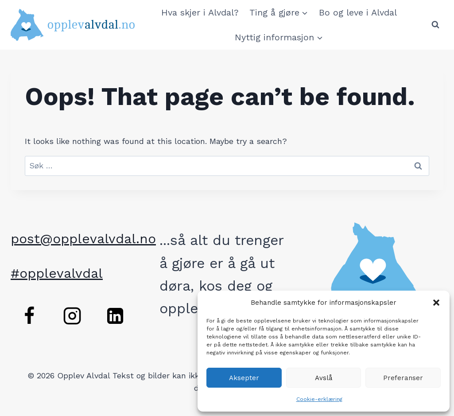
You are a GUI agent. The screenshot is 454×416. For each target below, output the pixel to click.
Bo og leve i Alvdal (358, 12)
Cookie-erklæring (319, 399)
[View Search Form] (435, 25)
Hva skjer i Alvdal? (200, 12)
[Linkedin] (115, 315)
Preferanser (403, 378)
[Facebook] (29, 315)
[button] (436, 302)
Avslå (324, 378)
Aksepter (244, 378)
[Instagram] (72, 315)
